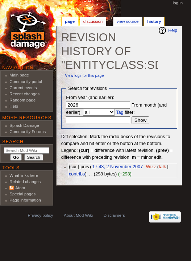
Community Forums (27, 131)
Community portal (25, 81)
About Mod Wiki (78, 215)
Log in (178, 3)
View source (127, 21)
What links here (23, 175)
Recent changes (24, 94)
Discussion (93, 21)
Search (13, 141)
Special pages (22, 194)
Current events (23, 88)
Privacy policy (40, 215)
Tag (119, 112)
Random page (22, 100)
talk (162, 166)
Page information (25, 200)
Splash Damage (24, 125)
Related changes (25, 181)
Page (70, 21)
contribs (77, 174)
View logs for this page (84, 75)
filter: (125, 112)
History (154, 21)
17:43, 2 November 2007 (117, 166)
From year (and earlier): (90, 97)
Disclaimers (114, 215)
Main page (19, 75)
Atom (20, 188)
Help (172, 30)
